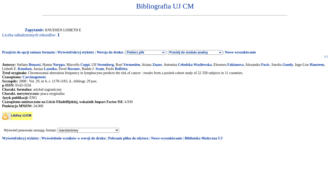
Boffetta (121, 69)
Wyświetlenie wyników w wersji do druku (74, 138)
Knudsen (25, 69)
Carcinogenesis (34, 77)
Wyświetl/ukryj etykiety (75, 52)
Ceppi (85, 65)
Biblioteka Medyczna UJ (203, 138)
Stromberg (105, 65)
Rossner (74, 69)
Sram (100, 69)
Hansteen (317, 65)
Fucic (265, 65)
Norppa (59, 65)
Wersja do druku (110, 52)
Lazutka (50, 69)
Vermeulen (131, 65)
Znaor (157, 65)
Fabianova (235, 65)
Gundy (288, 65)
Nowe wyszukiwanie (240, 52)
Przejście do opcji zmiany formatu (28, 52)
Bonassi (34, 65)
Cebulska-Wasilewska (195, 65)
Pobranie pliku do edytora (128, 138)
